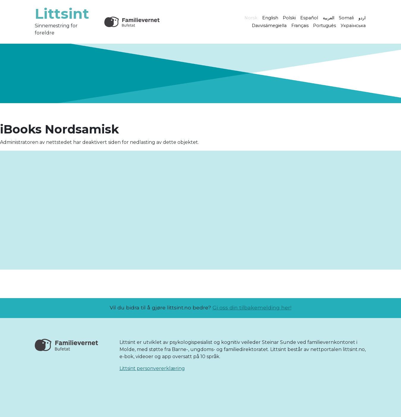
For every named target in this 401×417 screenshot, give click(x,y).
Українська (353, 25)
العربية (328, 18)
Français (300, 25)
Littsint (62, 13)
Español (309, 18)
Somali (346, 18)
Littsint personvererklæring (152, 368)
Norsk (250, 18)
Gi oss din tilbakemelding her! (252, 307)
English (270, 18)
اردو (362, 18)
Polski (289, 18)
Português (324, 25)
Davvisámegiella (269, 25)
